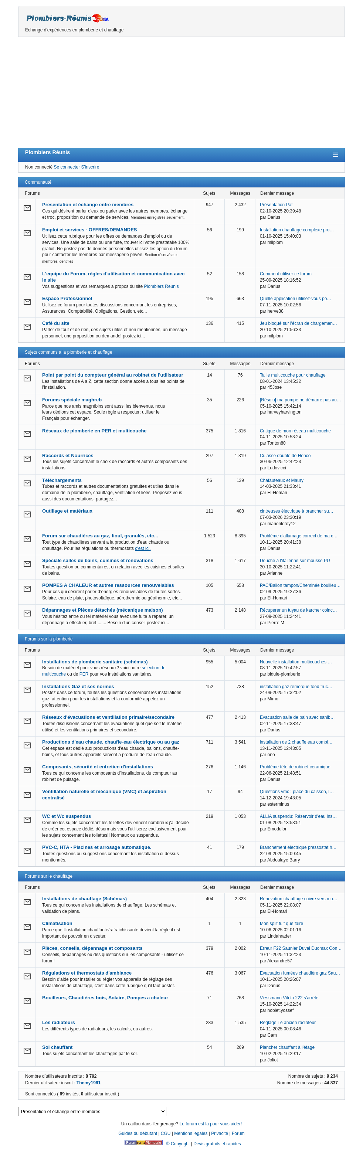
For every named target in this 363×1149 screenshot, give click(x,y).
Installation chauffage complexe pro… (297, 229)
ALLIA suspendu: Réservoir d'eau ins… (298, 816)
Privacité (219, 1133)
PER (84, 674)
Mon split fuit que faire (281, 923)
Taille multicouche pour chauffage (293, 375)
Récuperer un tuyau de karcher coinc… (298, 610)
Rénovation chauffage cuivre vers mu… (298, 898)
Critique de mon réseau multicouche (295, 431)
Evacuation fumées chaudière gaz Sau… (300, 973)
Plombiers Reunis (161, 286)
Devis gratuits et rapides (217, 1143)
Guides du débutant (137, 1133)
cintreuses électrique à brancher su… (296, 511)
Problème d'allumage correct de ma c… (298, 535)
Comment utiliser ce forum (286, 273)
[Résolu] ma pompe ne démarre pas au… (300, 399)
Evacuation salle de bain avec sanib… (297, 717)
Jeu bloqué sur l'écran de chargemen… (298, 323)
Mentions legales (190, 1133)
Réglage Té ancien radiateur (288, 1022)
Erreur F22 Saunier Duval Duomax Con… (301, 948)
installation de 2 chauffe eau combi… (296, 742)
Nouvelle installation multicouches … (296, 661)
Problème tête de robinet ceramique (295, 766)
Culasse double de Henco (285, 455)
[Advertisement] (181, 92)
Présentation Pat (276, 204)
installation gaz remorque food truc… (296, 686)
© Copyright (178, 1143)
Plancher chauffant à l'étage (287, 1047)
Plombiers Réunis (47, 152)
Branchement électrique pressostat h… (298, 847)
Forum (238, 1133)
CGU (166, 1133)
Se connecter (67, 167)
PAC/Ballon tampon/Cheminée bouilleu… (300, 585)
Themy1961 (89, 1082)
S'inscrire (90, 167)
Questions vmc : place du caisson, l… (297, 791)
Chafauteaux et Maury (281, 480)
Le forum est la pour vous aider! (210, 1123)
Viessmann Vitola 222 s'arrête (289, 997)
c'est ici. (142, 548)
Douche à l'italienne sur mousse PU (295, 560)
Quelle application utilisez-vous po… (295, 298)
